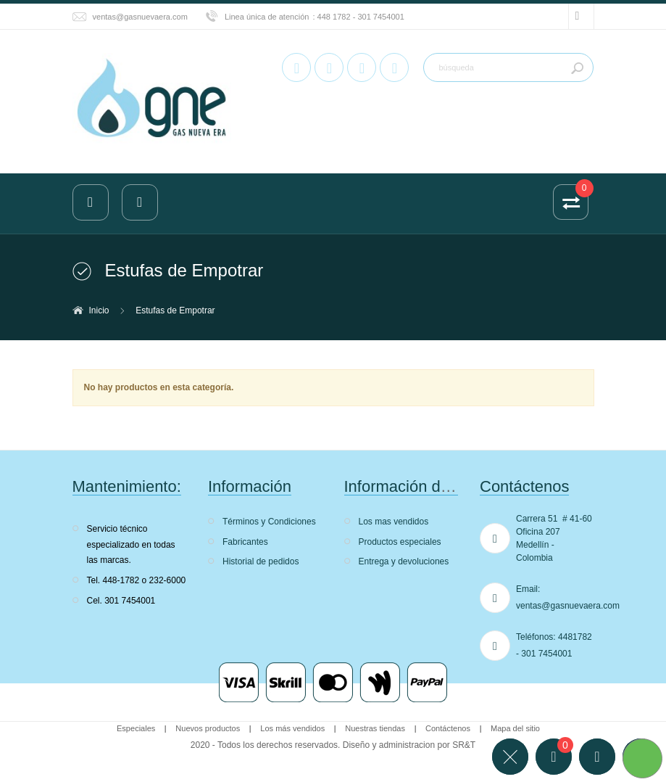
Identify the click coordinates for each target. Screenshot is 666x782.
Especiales (136, 728)
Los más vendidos (292, 728)
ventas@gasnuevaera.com (140, 16)
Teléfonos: (536, 637)
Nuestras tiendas (375, 728)
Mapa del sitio (515, 728)
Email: (528, 589)
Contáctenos (447, 728)
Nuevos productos (207, 728)
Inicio (99, 310)
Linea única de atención (267, 16)
